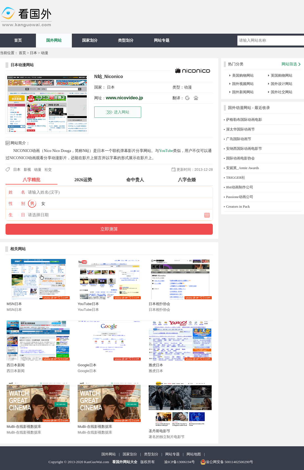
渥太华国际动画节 (240, 129)
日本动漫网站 (22, 65)
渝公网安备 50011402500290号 (226, 462)
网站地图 (194, 454)
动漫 (44, 53)
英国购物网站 (281, 75)
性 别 (17, 203)
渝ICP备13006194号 (179, 462)
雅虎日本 (156, 365)
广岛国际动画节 (238, 139)
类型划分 (125, 40)
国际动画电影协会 (240, 158)
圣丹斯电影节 (159, 431)
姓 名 (17, 192)
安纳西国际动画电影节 (244, 148)
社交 (48, 169)
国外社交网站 (281, 92)
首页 (18, 40)
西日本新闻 (16, 365)
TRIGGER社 (235, 177)
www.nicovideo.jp (124, 97)
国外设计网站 (281, 84)
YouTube (166, 151)
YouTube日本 (88, 304)
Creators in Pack (238, 206)
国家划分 (90, 40)
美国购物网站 (243, 75)
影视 (27, 169)
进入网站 (121, 112)
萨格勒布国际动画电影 (244, 120)
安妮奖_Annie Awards (242, 168)
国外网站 (54, 40)
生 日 (17, 215)
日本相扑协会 (159, 304)
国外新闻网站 (243, 92)
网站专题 (161, 40)
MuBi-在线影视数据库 (24, 426)
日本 (33, 53)
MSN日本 (14, 304)
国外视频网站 (243, 84)
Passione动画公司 (239, 197)
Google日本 (87, 365)
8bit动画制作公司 (239, 187)
